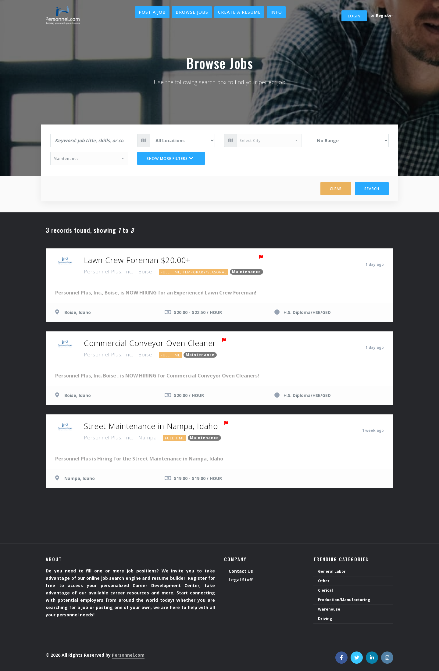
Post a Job (152, 12)
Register (384, 15)
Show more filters (170, 158)
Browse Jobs (192, 12)
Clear (336, 188)
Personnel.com (128, 655)
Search (371, 188)
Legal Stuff (241, 580)
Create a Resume (239, 12)
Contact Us (241, 571)
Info (276, 12)
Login (354, 16)
